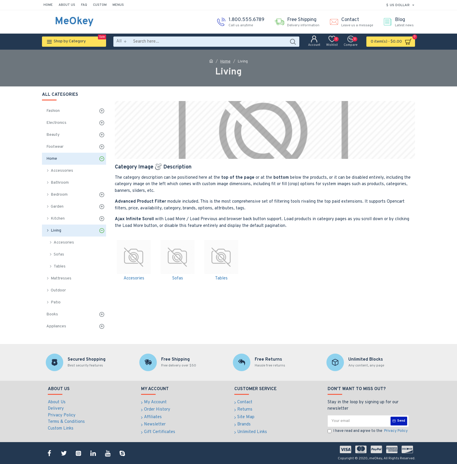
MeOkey (74, 21)
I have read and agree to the (368, 431)
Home (225, 61)
